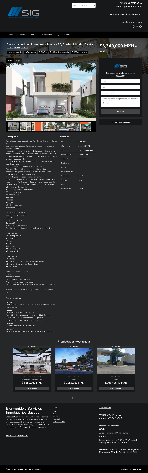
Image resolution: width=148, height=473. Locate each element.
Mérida (16, 47)
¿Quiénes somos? (65, 35)
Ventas (22, 35)
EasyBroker (137, 469)
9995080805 (121, 76)
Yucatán (24, 47)
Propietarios (47, 35)
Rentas (33, 35)
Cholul (10, 47)
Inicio (11, 35)
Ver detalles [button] (32, 388)
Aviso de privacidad (17, 435)
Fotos (10, 61)
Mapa (18, 61)
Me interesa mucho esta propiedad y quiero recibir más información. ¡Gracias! (120, 102)
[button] (9, 370)
